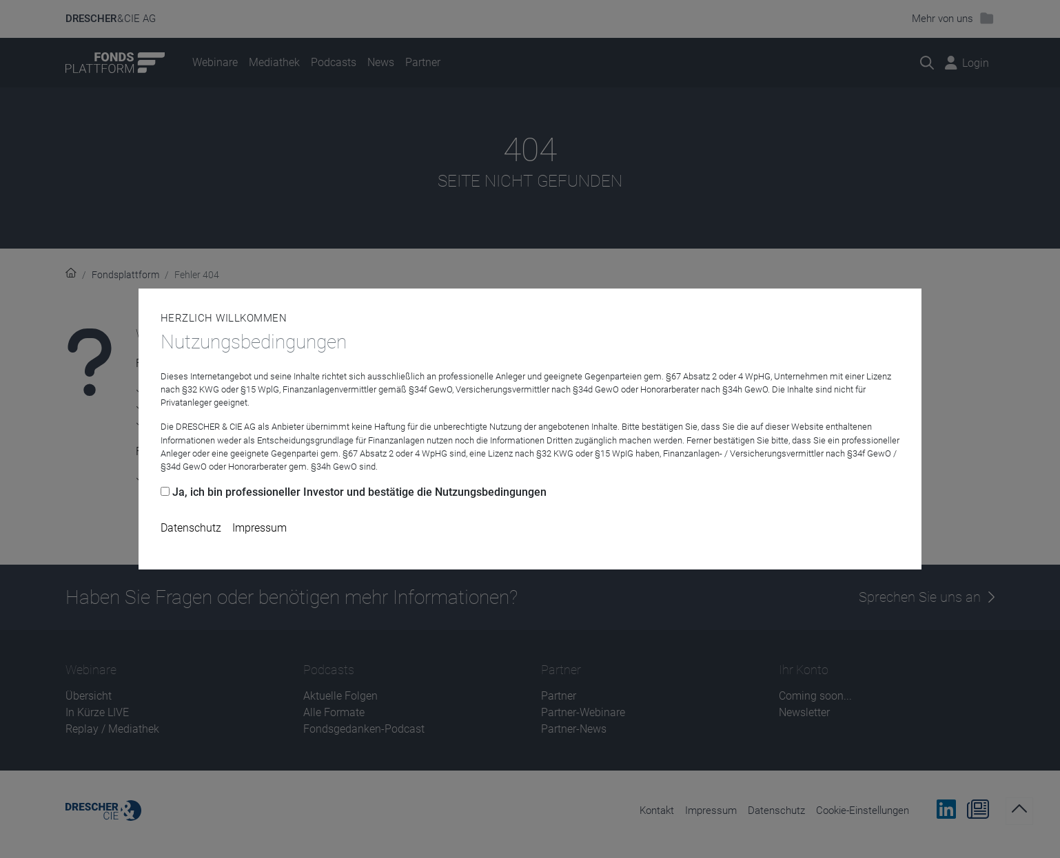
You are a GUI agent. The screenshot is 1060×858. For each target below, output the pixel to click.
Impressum (259, 527)
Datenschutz (191, 527)
